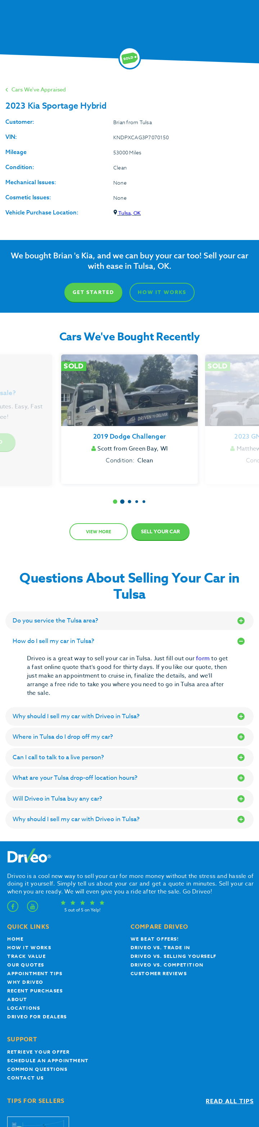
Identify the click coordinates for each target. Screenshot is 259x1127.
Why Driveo (25, 982)
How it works (29, 947)
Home (15, 939)
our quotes (25, 964)
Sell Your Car (160, 531)
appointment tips (35, 973)
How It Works (162, 292)
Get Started (93, 292)
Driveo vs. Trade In (160, 947)
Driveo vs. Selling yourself (174, 956)
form (203, 658)
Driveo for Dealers (37, 1016)
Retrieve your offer (38, 1052)
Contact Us (25, 1077)
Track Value (26, 956)
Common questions (37, 1069)
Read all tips (230, 1101)
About (17, 999)
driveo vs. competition (167, 964)
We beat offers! (155, 939)
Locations (23, 1008)
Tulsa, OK (127, 212)
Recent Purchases (35, 990)
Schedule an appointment (48, 1060)
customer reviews (159, 973)
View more (98, 532)
